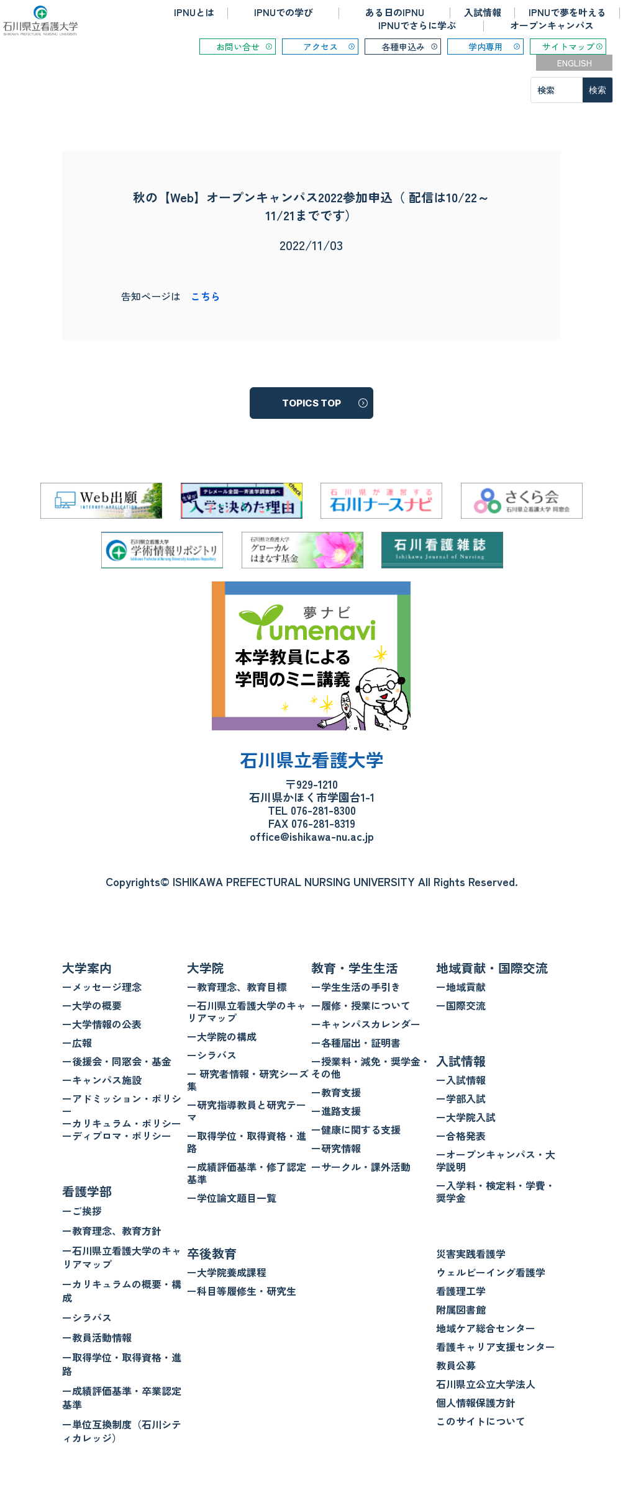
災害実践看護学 (471, 1253)
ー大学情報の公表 (102, 1023)
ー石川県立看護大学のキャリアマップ (121, 1257)
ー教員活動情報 (97, 1337)
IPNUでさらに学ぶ (417, 25)
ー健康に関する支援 (356, 1129)
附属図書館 (461, 1309)
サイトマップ (568, 46)
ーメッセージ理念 (102, 986)
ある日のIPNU (394, 12)
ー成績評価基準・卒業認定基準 (121, 1397)
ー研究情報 (336, 1148)
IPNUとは (194, 12)
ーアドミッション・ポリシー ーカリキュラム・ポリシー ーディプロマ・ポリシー (121, 1117)
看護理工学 (461, 1290)
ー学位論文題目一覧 (231, 1197)
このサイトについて (480, 1421)
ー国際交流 (461, 1005)
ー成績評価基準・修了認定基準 (246, 1172)
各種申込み (403, 46)
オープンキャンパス (552, 25)
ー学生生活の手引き (356, 986)
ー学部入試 (461, 1098)
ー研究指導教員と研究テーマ (246, 1110)
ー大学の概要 (92, 1005)
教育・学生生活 (354, 968)
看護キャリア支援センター (495, 1346)
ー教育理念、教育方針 (111, 1230)
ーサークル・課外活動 (361, 1166)
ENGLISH (574, 62)
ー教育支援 (336, 1092)
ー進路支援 (336, 1110)
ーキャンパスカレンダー (366, 1023)
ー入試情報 (461, 1079)
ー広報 (77, 1042)
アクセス (320, 46)
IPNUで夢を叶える (567, 12)
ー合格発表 (461, 1135)
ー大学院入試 (466, 1116)
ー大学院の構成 (222, 1036)
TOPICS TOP (311, 403)
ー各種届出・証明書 (356, 1042)
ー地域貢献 (461, 986)
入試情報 (482, 12)
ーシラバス (87, 1317)
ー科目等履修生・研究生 (241, 1290)
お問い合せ (238, 46)
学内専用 (485, 46)
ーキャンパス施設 (102, 1079)
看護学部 (87, 1191)
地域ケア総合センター (485, 1327)
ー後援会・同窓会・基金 (116, 1061)
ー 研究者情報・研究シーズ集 (248, 1079)
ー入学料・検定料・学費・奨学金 (495, 1191)
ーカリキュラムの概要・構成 (121, 1290)
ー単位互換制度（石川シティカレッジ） (121, 1431)
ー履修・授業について (361, 1005)
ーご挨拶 (82, 1210)
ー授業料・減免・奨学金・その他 (370, 1067)
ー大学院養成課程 (226, 1272)
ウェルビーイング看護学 (490, 1272)
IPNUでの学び (283, 12)
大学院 (205, 968)
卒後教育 (212, 1253)
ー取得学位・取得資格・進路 (121, 1364)
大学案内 (87, 968)
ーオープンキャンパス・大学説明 (495, 1160)
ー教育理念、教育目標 (236, 986)
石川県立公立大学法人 (485, 1383)
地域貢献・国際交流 (492, 968)
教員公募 (456, 1365)
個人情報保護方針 (476, 1402)
